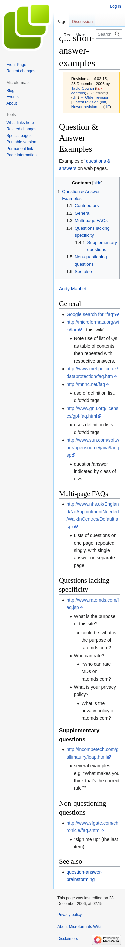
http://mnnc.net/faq (85, 384)
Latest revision (86, 102)
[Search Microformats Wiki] (109, 34)
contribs (78, 93)
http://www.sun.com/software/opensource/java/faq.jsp (92, 447)
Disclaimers (67, 938)
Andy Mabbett (73, 288)
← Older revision (94, 97)
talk (99, 88)
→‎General (98, 93)
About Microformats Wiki (79, 926)
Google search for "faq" (90, 314)
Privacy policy (69, 914)
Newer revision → (86, 106)
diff (75, 97)
